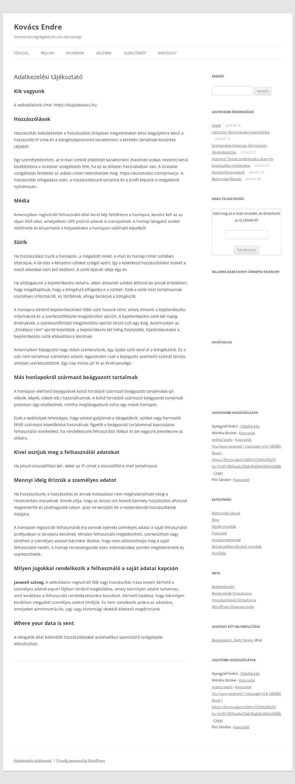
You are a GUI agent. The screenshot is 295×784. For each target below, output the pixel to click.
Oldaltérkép (135, 53)
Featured (219, 533)
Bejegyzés (220, 640)
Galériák (103, 53)
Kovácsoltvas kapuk (228, 172)
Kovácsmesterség (226, 539)
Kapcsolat (167, 53)
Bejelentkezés (223, 586)
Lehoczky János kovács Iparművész (241, 132)
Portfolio (219, 553)
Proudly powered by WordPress (81, 760)
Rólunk (47, 53)
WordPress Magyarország (233, 606)
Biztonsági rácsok (226, 513)
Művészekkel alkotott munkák (237, 546)
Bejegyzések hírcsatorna (232, 593)
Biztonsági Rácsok (226, 178)
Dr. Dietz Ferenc (241, 640)
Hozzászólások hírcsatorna (234, 599)
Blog (215, 519)
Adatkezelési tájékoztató (33, 760)
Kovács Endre (38, 27)
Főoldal (21, 53)
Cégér (216, 125)
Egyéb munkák (224, 526)
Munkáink (75, 53)
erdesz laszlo (222, 439)
